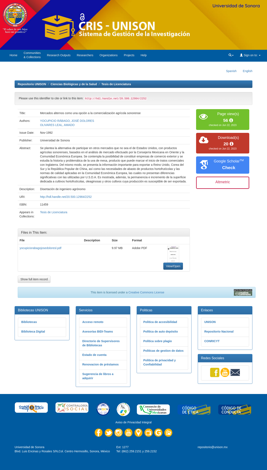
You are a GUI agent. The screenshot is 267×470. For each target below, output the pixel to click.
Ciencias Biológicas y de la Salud (74, 84)
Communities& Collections (32, 55)
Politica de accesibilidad (160, 322)
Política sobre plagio (157, 341)
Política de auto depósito (160, 331)
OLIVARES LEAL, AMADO (57, 125)
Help (144, 55)
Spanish (231, 71)
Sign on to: (250, 55)
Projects (129, 55)
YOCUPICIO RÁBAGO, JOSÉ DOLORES (67, 120)
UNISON (210, 322)
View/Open (173, 266)
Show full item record (34, 279)
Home (13, 55)
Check (228, 167)
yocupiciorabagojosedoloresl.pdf (40, 248)
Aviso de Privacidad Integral (133, 422)
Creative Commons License (146, 292)
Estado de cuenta (94, 355)
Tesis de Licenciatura (116, 84)
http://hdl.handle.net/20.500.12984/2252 (66, 196)
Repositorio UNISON (32, 84)
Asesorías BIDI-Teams (97, 331)
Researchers (85, 55)
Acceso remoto (92, 322)
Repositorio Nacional (219, 331)
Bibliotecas (29, 322)
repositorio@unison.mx (213, 447)
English (247, 71)
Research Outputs (59, 55)
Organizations (108, 55)
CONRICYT (212, 341)
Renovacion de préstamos (100, 364)
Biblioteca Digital (33, 331)
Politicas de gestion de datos (163, 350)
